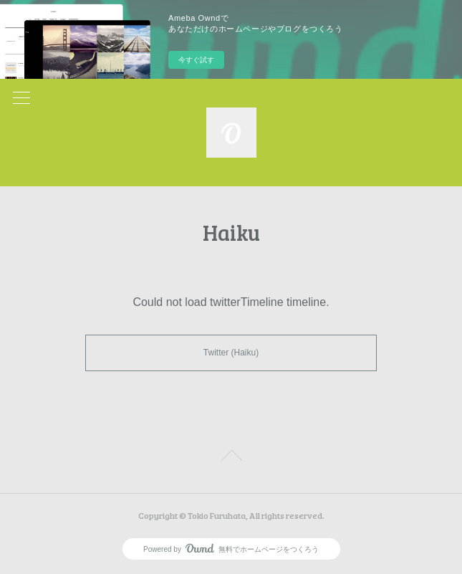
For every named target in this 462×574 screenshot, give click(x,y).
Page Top (231, 458)
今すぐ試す (196, 60)
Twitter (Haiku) (231, 353)
